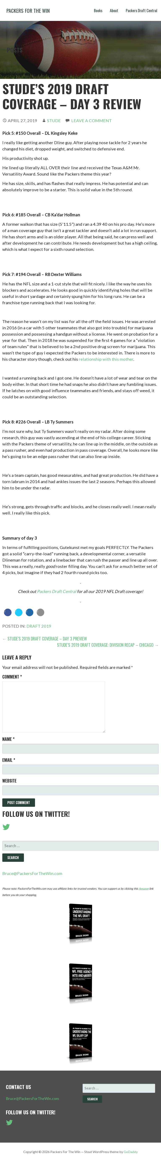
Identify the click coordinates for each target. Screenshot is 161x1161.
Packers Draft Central (141, 10)
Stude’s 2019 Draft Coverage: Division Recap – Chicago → (108, 645)
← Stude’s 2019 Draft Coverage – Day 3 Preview (44, 638)
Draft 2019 (38, 626)
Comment (12, 677)
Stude (54, 120)
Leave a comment (91, 120)
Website (9, 780)
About (114, 10)
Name (8, 739)
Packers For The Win (28, 10)
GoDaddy (131, 1152)
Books (98, 10)
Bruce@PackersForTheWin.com (32, 873)
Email (8, 760)
